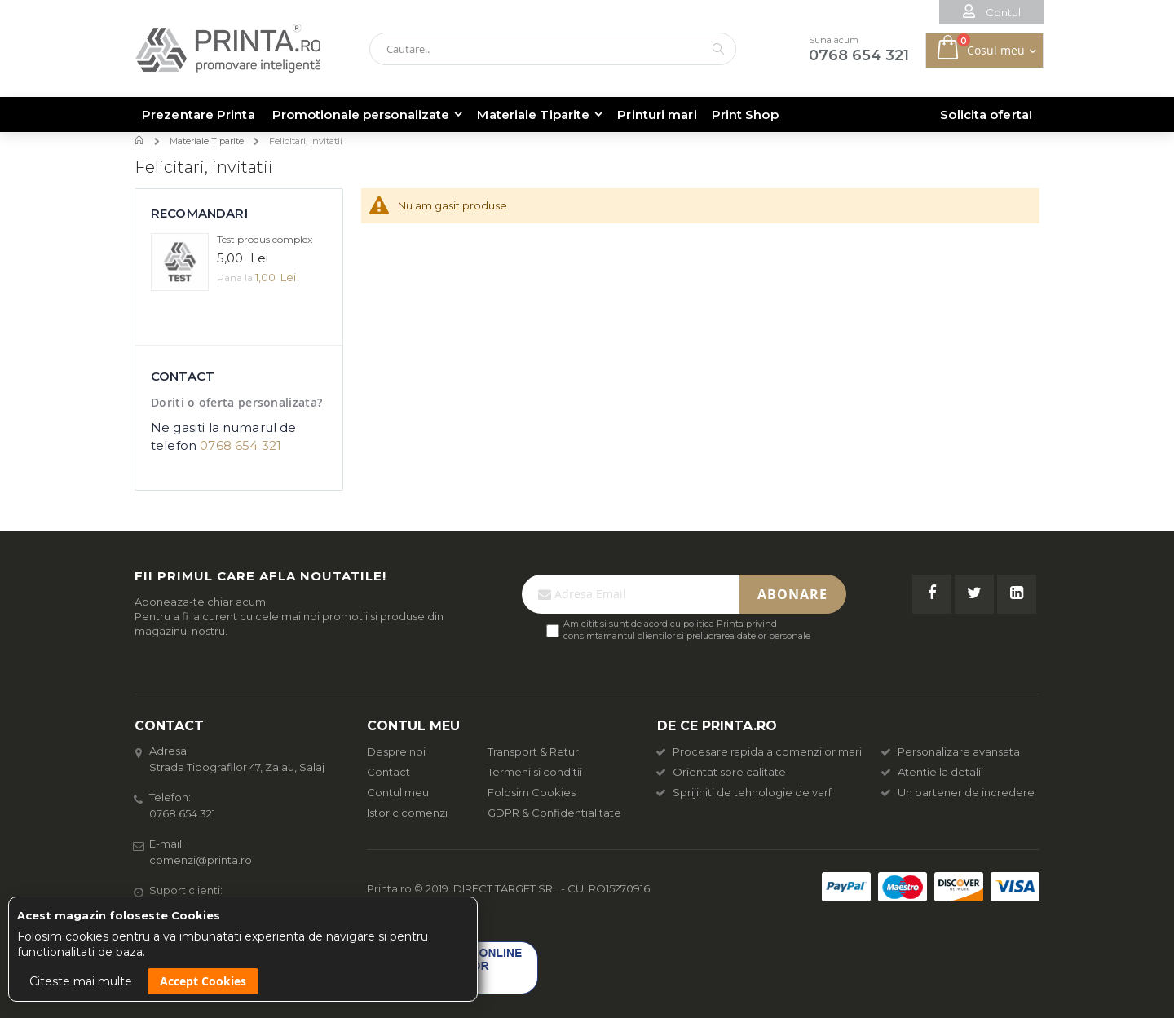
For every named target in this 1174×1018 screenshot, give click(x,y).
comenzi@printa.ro (200, 859)
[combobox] (552, 49)
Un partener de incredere (958, 792)
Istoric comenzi (407, 812)
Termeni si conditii (535, 771)
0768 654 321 (240, 445)
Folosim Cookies (532, 792)
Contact (388, 771)
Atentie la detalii (932, 771)
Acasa (141, 140)
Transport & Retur (533, 751)
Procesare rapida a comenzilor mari (759, 751)
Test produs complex (264, 239)
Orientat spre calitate (721, 771)
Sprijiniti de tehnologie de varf (744, 792)
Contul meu (398, 792)
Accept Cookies (203, 981)
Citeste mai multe (80, 981)
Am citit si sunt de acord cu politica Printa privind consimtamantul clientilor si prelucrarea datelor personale (686, 629)
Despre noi (396, 751)
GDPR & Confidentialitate (554, 812)
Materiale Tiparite (207, 141)
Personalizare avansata (951, 751)
